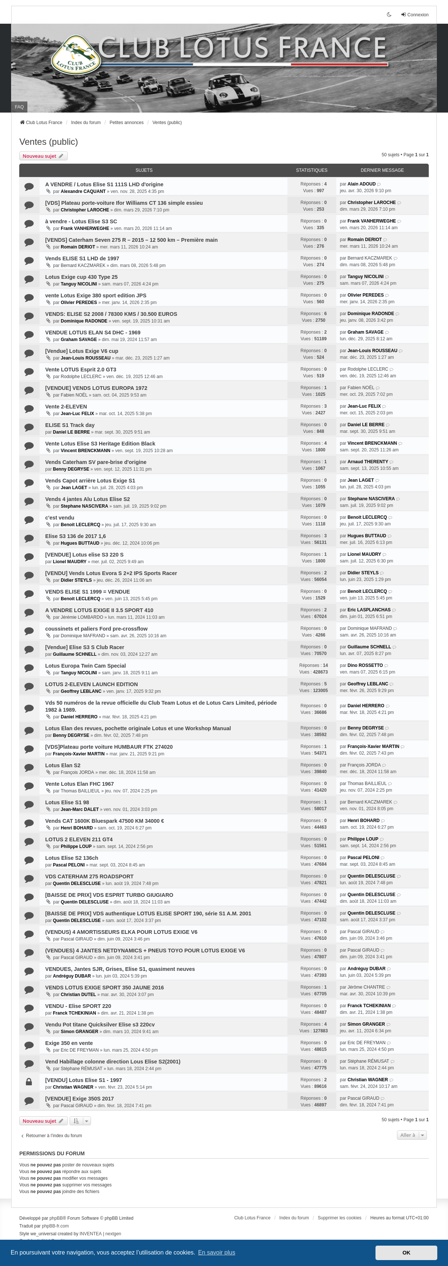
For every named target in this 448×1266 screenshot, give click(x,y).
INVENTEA (91, 1233)
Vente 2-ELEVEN (66, 407)
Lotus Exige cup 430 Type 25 (81, 277)
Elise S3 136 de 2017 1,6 (75, 536)
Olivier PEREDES (79, 302)
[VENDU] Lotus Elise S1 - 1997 (83, 1080)
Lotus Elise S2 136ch (71, 858)
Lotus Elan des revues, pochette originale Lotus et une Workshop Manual (138, 728)
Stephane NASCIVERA (84, 506)
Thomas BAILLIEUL (80, 791)
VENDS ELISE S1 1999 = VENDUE (87, 592)
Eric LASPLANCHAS (369, 609)
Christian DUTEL (78, 994)
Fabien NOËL (74, 395)
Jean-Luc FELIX (77, 413)
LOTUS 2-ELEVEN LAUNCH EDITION (91, 684)
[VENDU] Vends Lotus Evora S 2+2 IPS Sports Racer (111, 573)
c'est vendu (59, 518)
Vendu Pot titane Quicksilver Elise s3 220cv (100, 1025)
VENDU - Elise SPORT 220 (78, 1006)
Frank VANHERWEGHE (85, 228)
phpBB (56, 1218)
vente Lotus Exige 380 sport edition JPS (95, 295)
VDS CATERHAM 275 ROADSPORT (89, 876)
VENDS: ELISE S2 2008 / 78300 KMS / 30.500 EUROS (111, 314)
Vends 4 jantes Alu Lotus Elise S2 (87, 499)
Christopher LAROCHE (85, 210)
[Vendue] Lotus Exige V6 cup (81, 351)
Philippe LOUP (76, 846)
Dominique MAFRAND (83, 635)
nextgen (113, 1233)
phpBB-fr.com (55, 1226)
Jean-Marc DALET (80, 809)
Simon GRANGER (79, 1031)
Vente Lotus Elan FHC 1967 (79, 784)
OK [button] (406, 1253)
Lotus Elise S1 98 (67, 802)
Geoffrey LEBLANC (81, 691)
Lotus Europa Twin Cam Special (85, 666)
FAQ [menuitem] (19, 107)
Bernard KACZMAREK (83, 265)
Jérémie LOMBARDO (82, 617)
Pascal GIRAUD (76, 939)
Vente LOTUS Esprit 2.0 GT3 (80, 370)
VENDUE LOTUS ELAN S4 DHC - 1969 (93, 332)
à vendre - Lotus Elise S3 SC (81, 221)
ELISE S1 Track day (70, 425)
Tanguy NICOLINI (79, 284)
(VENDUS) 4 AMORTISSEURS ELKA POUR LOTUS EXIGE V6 (121, 932)
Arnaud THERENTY (367, 461)
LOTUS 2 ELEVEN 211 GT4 (78, 839)
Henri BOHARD (77, 828)
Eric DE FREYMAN (80, 1050)
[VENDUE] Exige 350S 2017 (79, 1099)
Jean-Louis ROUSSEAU (86, 358)
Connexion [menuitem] (414, 14)
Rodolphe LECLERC (81, 376)
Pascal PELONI (69, 865)
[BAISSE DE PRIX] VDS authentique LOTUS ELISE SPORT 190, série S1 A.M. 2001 (148, 913)
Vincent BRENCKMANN (85, 450)
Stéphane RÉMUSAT (81, 1068)
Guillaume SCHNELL (75, 654)
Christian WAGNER (73, 1087)
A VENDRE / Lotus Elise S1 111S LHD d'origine (104, 184)
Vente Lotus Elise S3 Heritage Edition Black (100, 444)
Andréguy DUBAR (72, 976)
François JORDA (77, 772)
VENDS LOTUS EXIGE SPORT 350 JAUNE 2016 (104, 988)
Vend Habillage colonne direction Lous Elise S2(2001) (112, 1062)
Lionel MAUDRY (70, 561)
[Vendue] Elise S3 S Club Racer (84, 647)
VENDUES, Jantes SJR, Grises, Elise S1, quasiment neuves (120, 969)
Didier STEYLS (76, 580)
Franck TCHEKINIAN (74, 1013)
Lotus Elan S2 (62, 765)
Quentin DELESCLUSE (77, 883)
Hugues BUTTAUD (80, 543)
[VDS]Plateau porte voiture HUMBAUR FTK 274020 (109, 747)
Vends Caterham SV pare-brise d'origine (95, 462)
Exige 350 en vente (69, 1043)
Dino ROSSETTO (365, 665)
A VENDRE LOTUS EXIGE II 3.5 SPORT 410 (99, 610)
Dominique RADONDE (84, 321)
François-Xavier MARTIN (79, 753)
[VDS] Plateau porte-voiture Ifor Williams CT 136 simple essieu (124, 203)
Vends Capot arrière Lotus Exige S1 (90, 481)
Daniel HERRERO (79, 716)
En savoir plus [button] (216, 1252)
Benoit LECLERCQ (80, 524)
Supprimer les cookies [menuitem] (339, 1217)
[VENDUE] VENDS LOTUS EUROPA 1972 (96, 388)
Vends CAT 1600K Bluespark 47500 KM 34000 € (104, 821)
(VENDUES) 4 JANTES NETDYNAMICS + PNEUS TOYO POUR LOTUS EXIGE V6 (145, 950)
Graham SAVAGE (79, 339)
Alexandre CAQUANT (83, 191)
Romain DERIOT (78, 247)
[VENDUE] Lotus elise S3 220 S (84, 555)
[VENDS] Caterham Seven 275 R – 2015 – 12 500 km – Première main (131, 240)
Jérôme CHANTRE (366, 987)
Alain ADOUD (361, 184)
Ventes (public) (48, 142)
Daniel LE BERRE (71, 432)
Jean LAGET (74, 487)
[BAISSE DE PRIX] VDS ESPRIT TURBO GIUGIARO (109, 895)
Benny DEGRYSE (71, 469)
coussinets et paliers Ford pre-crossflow (96, 629)
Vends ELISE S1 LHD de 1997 (82, 258)
